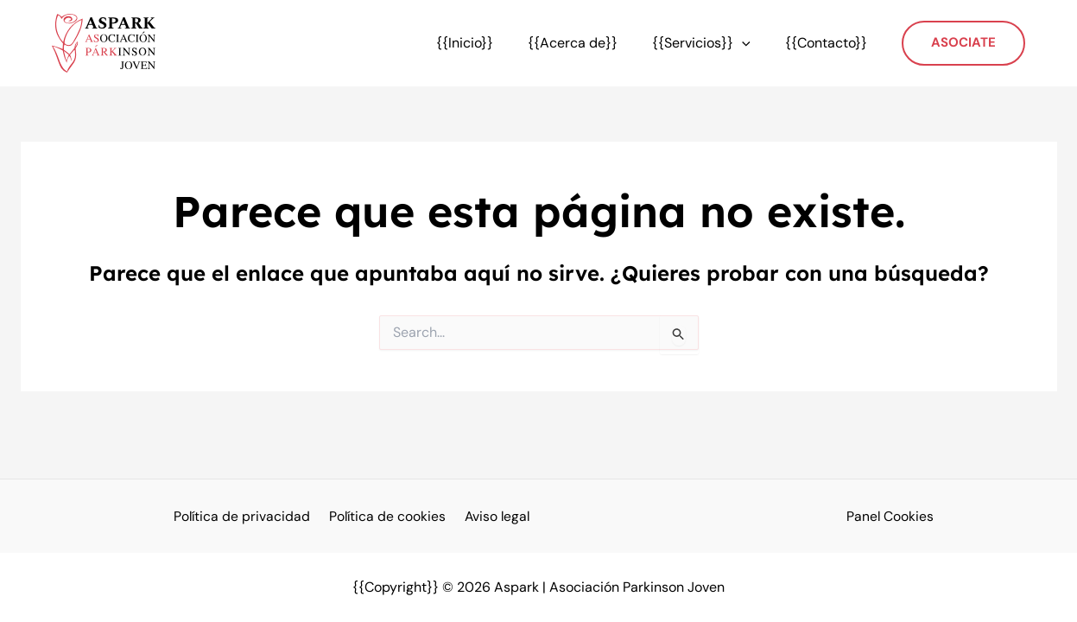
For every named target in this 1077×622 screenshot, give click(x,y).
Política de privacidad (245, 516)
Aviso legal (494, 516)
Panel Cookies (890, 516)
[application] (752, 44)
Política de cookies (387, 516)
